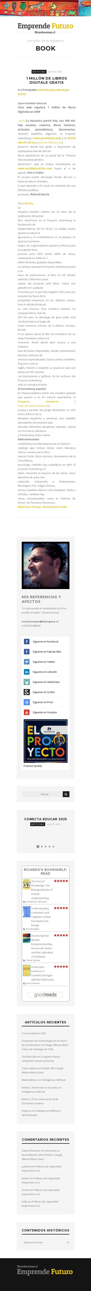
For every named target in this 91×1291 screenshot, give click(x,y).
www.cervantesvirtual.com (33, 405)
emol (22, 120)
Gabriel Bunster (31, 1150)
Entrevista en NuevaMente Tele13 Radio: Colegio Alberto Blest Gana (42, 1155)
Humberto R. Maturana (36, 901)
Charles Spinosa (33, 960)
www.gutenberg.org (46, 138)
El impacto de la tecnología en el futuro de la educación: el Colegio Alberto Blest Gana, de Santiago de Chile (45, 1045)
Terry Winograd (32, 929)
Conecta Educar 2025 (45, 819)
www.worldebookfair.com (35, 168)
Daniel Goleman (33, 983)
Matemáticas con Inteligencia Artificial (43, 1080)
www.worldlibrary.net (50, 142)
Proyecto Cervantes (38, 401)
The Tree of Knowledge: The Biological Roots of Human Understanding (42, 890)
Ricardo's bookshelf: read (45, 871)
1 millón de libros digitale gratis (46, 80)
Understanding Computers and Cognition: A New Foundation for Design (41, 917)
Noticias (39, 71)
